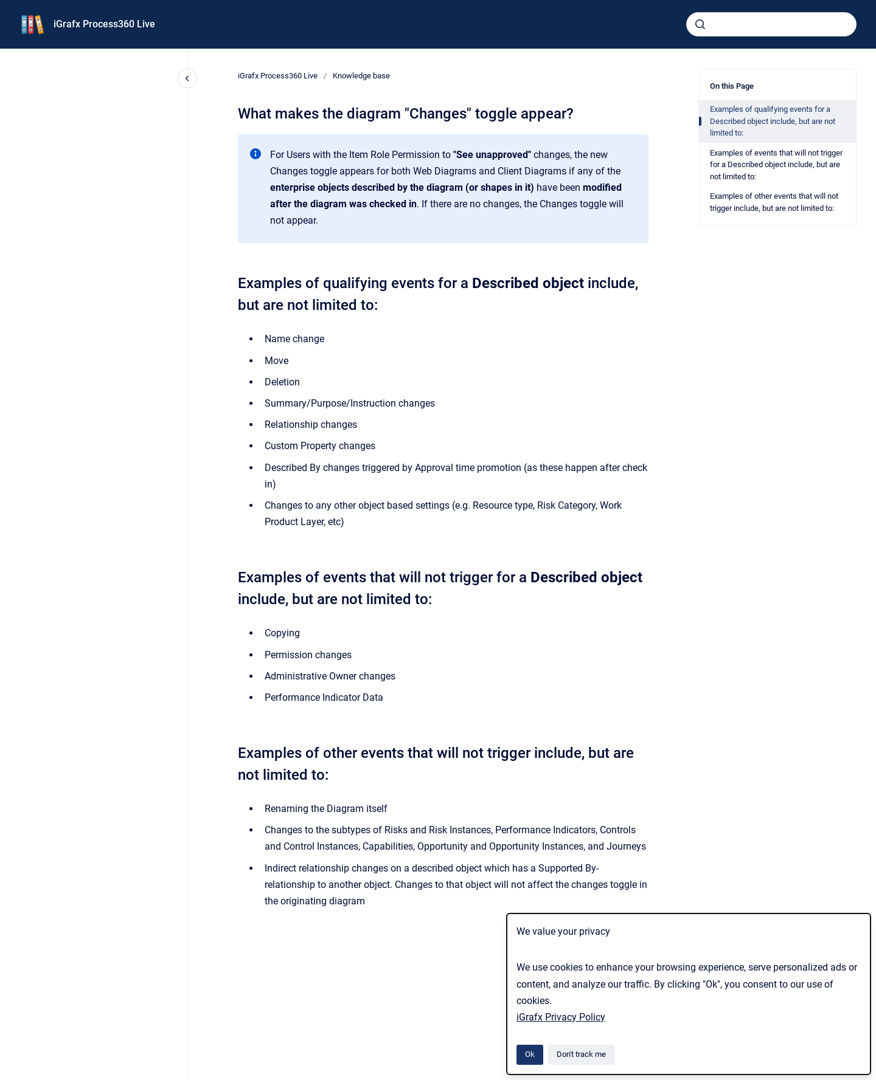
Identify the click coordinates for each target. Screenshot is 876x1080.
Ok (530, 1054)
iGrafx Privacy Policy (560, 1017)
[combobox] (771, 24)
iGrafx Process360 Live (104, 24)
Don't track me (581, 1054)
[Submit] (700, 24)
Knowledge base (361, 75)
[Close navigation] (187, 78)
